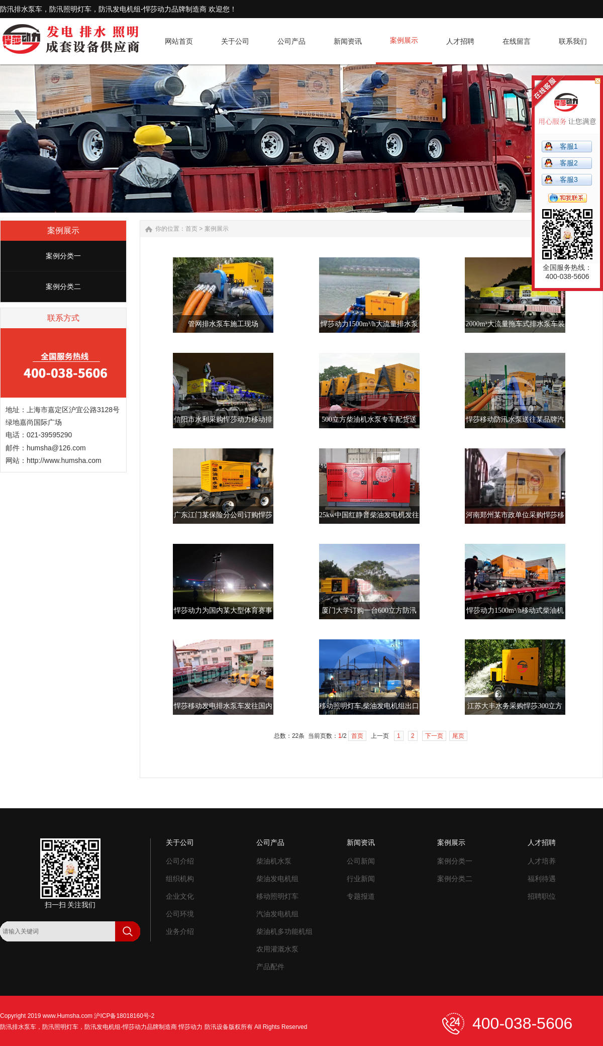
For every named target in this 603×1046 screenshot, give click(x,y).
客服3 (569, 179)
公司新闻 (361, 861)
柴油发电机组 (277, 879)
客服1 (569, 146)
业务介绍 (180, 931)
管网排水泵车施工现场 (223, 324)
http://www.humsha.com (64, 460)
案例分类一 (63, 256)
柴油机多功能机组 (284, 931)
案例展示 (217, 228)
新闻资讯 (361, 842)
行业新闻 (361, 879)
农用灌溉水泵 (277, 949)
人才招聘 (542, 842)
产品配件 (270, 967)
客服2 (569, 163)
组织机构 (180, 879)
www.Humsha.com (67, 1015)
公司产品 (270, 842)
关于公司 (180, 842)
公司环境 (180, 914)
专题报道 (361, 896)
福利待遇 (542, 879)
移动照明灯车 (277, 896)
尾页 (458, 735)
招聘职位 (542, 896)
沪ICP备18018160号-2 (124, 1015)
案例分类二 (63, 286)
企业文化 (180, 896)
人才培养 (542, 861)
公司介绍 (180, 861)
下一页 (434, 735)
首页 (191, 228)
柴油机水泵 (273, 861)
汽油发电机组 (277, 914)
